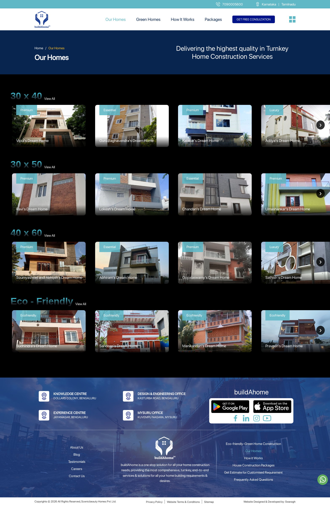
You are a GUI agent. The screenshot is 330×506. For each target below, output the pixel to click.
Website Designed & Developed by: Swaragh (269, 501)
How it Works (253, 458)
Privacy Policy (154, 501)
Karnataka (269, 4)
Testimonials (76, 462)
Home (39, 48)
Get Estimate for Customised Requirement (253, 472)
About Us (76, 447)
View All (49, 99)
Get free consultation (254, 19)
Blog (76, 455)
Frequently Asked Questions (253, 480)
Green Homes (148, 19)
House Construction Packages (253, 465)
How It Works (182, 19)
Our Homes (115, 19)
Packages (213, 19)
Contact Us (77, 476)
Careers (76, 469)
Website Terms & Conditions (183, 501)
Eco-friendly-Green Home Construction (253, 444)
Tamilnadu (288, 4)
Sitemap (209, 501)
